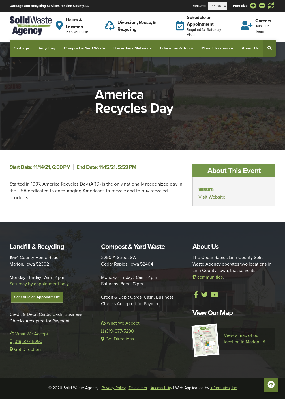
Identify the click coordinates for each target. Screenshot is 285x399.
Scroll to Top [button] (271, 386)
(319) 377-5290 (26, 341)
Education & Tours (176, 48)
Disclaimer (138, 388)
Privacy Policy (114, 388)
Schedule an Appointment (37, 297)
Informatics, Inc (223, 388)
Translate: (198, 5)
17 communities (207, 277)
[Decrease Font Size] (262, 5)
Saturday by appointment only (39, 284)
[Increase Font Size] (253, 5)
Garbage (21, 48)
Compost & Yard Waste (84, 48)
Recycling (46, 48)
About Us (250, 48)
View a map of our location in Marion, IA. (229, 339)
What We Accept (29, 334)
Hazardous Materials (132, 48)
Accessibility (161, 388)
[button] (269, 48)
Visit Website (211, 196)
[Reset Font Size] (271, 5)
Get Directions (26, 349)
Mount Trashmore (217, 48)
